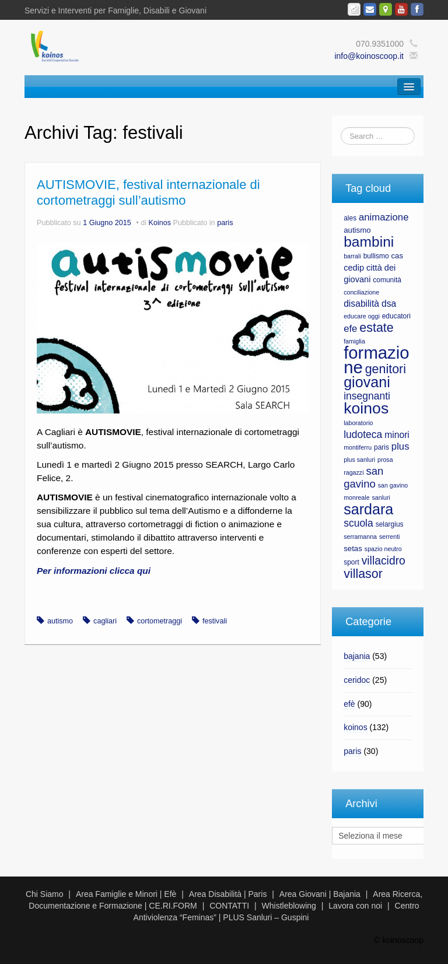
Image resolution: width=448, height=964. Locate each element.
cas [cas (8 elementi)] (397, 255)
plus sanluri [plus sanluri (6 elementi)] (359, 459)
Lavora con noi (355, 905)
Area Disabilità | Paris (228, 894)
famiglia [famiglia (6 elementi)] (354, 341)
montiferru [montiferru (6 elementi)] (358, 447)
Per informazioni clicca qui (93, 571)
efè (349, 704)
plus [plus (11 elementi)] (400, 446)
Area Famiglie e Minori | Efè (126, 894)
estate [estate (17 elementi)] (376, 328)
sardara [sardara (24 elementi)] (368, 509)
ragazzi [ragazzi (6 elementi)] (353, 472)
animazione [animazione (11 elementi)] (383, 217)
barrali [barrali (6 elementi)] (352, 256)
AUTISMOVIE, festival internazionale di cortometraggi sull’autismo (148, 192)
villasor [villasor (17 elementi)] (363, 574)
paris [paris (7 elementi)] (381, 447)
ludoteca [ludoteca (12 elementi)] (363, 434)
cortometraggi (159, 621)
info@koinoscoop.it (369, 56)
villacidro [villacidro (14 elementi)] (383, 560)
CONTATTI (229, 905)
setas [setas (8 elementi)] (353, 548)
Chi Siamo (45, 894)
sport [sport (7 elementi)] (351, 562)
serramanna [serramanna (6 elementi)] (360, 536)
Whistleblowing (289, 905)
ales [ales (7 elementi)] (350, 218)
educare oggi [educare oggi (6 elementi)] (362, 316)
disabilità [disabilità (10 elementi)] (361, 304)
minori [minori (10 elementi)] (397, 435)
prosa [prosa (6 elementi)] (385, 459)
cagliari (105, 621)
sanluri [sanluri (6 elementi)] (381, 497)
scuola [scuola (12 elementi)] (358, 523)
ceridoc (357, 680)
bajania (357, 656)
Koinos (160, 223)
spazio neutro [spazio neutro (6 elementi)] (383, 548)
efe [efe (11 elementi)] (350, 328)
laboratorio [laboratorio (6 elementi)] (358, 422)
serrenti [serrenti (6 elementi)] (389, 536)
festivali (214, 621)
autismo (60, 621)
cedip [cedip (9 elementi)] (354, 267)
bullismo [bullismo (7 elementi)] (376, 256)
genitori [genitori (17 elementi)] (385, 369)
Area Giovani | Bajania (319, 894)
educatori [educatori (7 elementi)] (396, 316)
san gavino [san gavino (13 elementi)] (363, 477)
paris (225, 223)
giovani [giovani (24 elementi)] (367, 382)
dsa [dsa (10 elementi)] (389, 304)
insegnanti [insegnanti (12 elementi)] (367, 396)
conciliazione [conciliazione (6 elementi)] (361, 292)
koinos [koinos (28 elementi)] (366, 408)
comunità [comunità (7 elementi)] (387, 280)
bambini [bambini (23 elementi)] (369, 242)
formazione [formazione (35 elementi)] (376, 360)
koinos (355, 727)
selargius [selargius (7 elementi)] (390, 524)
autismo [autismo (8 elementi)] (357, 230)
